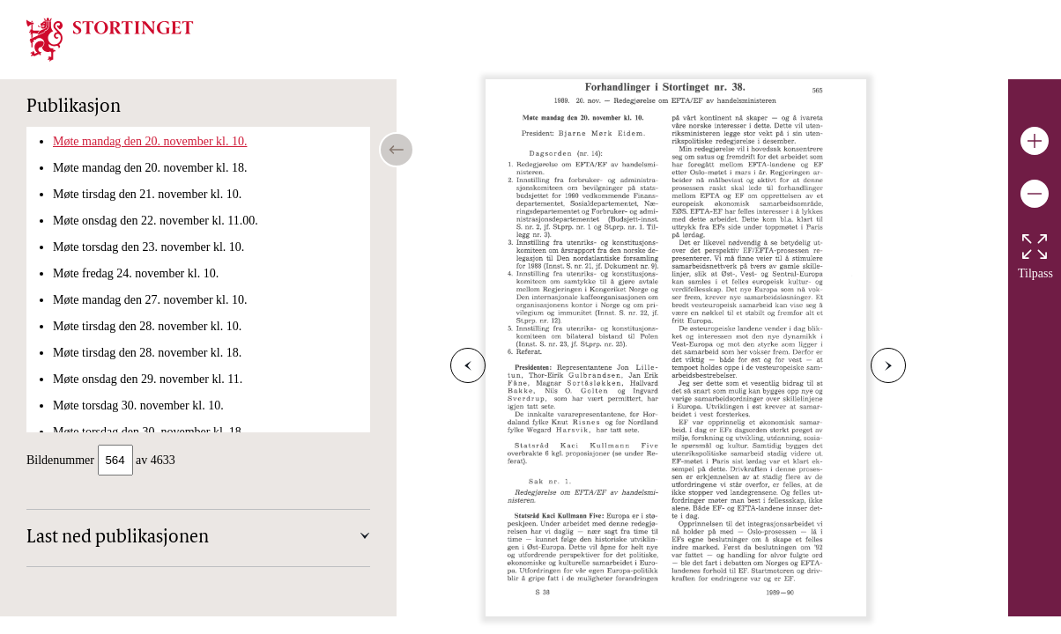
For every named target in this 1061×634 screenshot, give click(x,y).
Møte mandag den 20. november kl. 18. (150, 167)
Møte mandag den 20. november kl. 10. (150, 141)
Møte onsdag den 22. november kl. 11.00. (155, 220)
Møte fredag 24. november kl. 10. (136, 273)
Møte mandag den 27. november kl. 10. (150, 299)
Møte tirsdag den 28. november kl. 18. (147, 352)
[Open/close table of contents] (396, 149)
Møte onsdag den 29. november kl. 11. (147, 379)
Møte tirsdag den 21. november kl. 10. (147, 194)
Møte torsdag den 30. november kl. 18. (148, 432)
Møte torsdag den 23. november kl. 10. (148, 247)
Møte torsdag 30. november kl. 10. (138, 405)
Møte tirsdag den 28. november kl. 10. (147, 326)
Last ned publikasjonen (117, 540)
